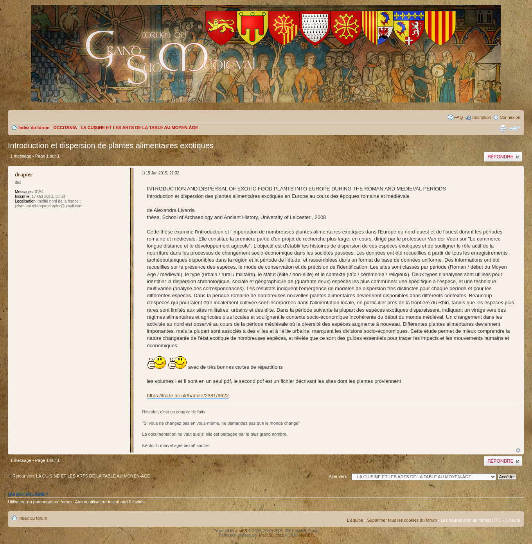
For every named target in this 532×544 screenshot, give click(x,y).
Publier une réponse (503, 157)
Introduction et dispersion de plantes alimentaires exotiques (111, 145)
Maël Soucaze (271, 535)
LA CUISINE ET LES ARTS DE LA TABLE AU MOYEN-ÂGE (139, 127)
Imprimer (502, 128)
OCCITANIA (65, 127)
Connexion (510, 117)
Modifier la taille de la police (514, 128)
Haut (518, 450)
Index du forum (33, 127)
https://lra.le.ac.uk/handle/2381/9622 (188, 396)
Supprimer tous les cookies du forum (402, 520)
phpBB (241, 531)
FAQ (458, 117)
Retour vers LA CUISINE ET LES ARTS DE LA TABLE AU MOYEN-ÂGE (81, 476)
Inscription (481, 117)
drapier (23, 175)
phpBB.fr (306, 535)
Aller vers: (338, 476)
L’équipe (355, 520)
